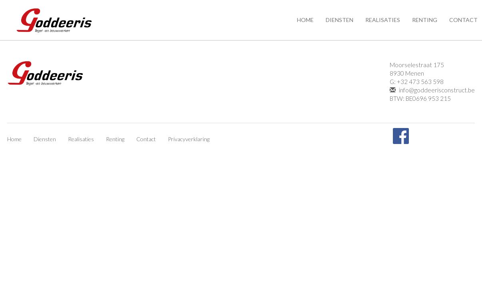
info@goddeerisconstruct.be (432, 90)
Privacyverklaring (188, 139)
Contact (146, 139)
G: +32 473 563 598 (417, 81)
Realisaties (382, 19)
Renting (424, 19)
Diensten (339, 19)
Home (305, 19)
